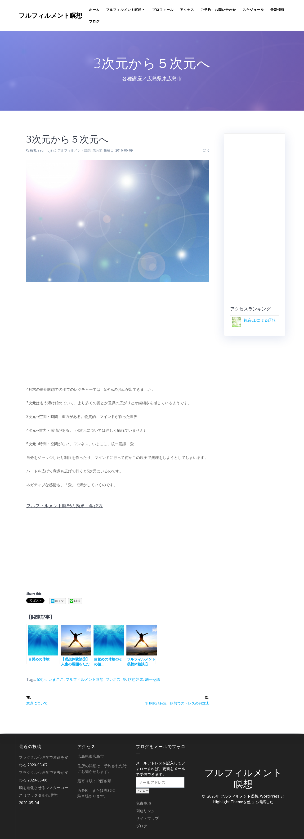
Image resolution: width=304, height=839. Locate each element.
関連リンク (145, 810)
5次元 (42, 679)
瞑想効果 (135, 679)
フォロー (142, 791)
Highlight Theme (228, 801)
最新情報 (277, 9)
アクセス (187, 9)
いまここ (56, 679)
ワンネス (113, 679)
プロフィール (163, 9)
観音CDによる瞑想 (260, 320)
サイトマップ (147, 818)
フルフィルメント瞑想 (50, 16)
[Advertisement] (117, 332)
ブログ (94, 21)
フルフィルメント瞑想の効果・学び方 (64, 505)
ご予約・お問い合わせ (218, 9)
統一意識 (152, 679)
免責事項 (143, 803)
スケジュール (253, 9)
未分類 (98, 150)
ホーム (94, 9)
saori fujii (45, 150)
